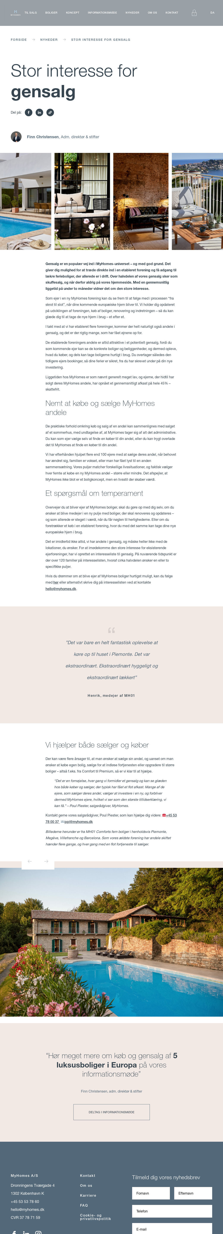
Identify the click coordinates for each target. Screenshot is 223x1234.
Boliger (51, 12)
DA (212, 12)
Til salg (31, 12)
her (56, 582)
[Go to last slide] (30, 861)
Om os (152, 12)
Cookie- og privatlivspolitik (95, 1217)
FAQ (84, 1205)
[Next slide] (46, 861)
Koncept (72, 12)
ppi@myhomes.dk (77, 822)
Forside (19, 39)
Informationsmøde (102, 12)
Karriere (88, 1195)
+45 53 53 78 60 (25, 1201)
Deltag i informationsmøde (111, 1112)
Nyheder (132, 12)
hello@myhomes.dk (61, 589)
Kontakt (172, 12)
